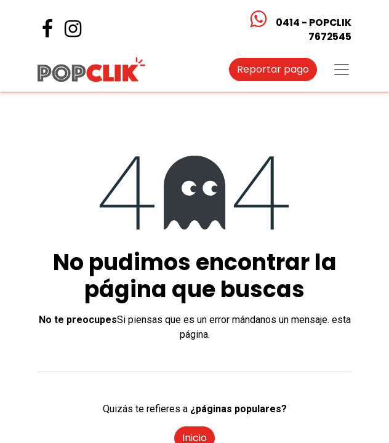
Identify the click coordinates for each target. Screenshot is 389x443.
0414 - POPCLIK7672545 (313, 29)
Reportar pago (273, 69)
